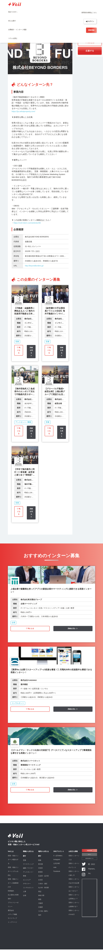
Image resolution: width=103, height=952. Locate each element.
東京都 (40, 867)
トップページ (12, 925)
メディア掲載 (12, 917)
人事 (24, 894)
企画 (24, 898)
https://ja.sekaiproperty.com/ (23, 111)
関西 (39, 902)
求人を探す (12, 21)
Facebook (56, 874)
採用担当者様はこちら (89, 12)
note (54, 870)
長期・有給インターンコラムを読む (13, 874)
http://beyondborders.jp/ (34, 266)
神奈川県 (41, 898)
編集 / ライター (28, 871)
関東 (39, 863)
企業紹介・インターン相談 (17, 29)
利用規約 (11, 893)
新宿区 (40, 875)
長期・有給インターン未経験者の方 (13, 885)
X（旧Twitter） (58, 858)
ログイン (90, 21)
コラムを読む (12, 38)
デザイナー (27, 886)
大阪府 (40, 906)
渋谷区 (40, 871)
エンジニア (27, 882)
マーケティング (28, 867)
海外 (39, 918)
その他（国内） (43, 914)
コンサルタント (28, 890)
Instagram (56, 862)
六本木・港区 (42, 886)
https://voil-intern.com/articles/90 (27, 223)
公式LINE (56, 866)
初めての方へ (12, 12)
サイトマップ (12, 921)
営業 (24, 863)
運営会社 (11, 913)
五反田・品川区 (43, 878)
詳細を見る (31, 352)
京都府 (40, 910)
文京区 (40, 882)
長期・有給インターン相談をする (13, 862)
